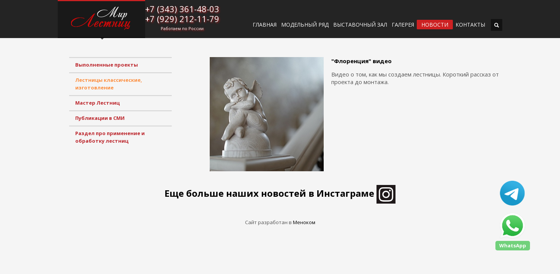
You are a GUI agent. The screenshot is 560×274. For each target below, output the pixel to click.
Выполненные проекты (106, 64)
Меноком (304, 222)
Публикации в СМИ (100, 118)
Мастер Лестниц (97, 102)
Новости (434, 24)
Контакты (470, 24)
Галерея (403, 24)
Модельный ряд (305, 24)
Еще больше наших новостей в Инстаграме (280, 193)
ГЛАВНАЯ (265, 24)
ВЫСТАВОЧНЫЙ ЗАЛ (360, 24)
